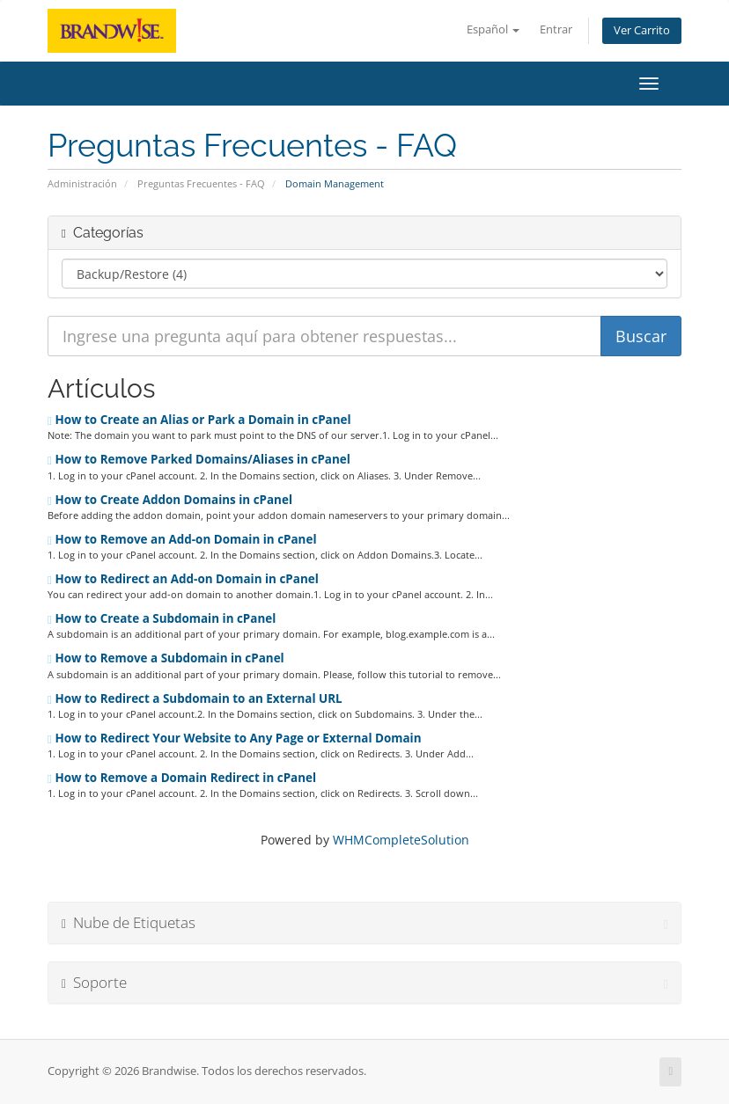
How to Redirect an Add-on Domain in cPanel (183, 579)
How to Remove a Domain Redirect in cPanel (182, 778)
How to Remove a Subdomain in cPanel (166, 658)
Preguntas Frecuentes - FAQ (201, 183)
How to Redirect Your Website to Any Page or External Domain (235, 738)
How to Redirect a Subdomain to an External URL (195, 698)
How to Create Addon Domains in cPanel (170, 500)
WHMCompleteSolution (401, 839)
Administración (82, 183)
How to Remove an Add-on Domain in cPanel (182, 539)
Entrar (556, 29)
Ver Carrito (642, 30)
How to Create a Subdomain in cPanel (162, 618)
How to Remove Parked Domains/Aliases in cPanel (199, 459)
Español (493, 29)
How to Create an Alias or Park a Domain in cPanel (199, 420)
